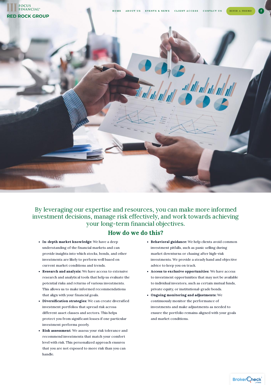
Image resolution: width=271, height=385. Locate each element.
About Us (133, 11)
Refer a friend (241, 11)
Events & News (157, 11)
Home (116, 11)
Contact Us (212, 11)
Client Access (186, 11)
